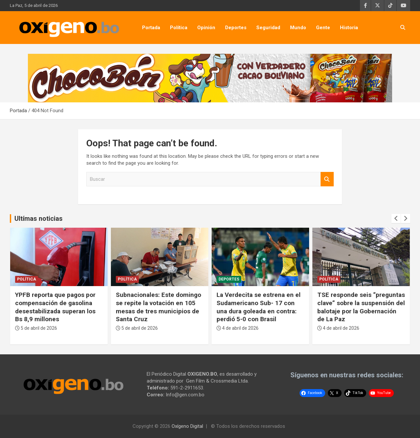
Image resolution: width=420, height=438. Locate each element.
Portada (151, 28)
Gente (323, 28)
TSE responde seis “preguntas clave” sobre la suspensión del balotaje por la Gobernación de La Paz (361, 307)
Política (178, 28)
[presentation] (396, 218)
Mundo (298, 28)
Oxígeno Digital (187, 426)
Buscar (327, 179)
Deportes (235, 28)
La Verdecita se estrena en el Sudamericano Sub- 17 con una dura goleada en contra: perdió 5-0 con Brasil (259, 307)
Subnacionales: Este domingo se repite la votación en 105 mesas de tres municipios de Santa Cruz (158, 307)
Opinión (206, 28)
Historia (349, 28)
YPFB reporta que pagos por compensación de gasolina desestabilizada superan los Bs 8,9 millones (55, 307)
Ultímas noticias (38, 218)
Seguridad (268, 28)
